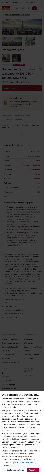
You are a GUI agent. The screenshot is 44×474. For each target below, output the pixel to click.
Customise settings (15, 470)
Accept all (33, 470)
